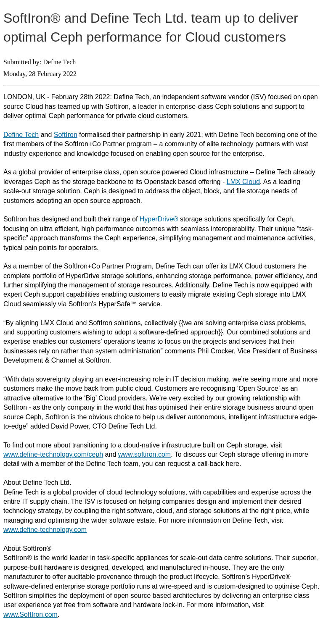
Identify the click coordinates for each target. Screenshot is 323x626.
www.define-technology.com (45, 529)
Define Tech (21, 134)
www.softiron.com (144, 454)
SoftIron (65, 134)
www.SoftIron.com (30, 614)
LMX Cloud (243, 181)
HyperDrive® (159, 219)
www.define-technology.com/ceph (53, 454)
